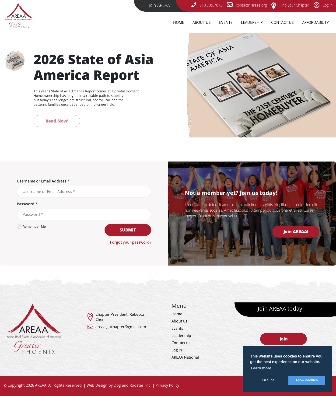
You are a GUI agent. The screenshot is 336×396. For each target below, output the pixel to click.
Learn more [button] (261, 368)
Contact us (181, 342)
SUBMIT (128, 230)
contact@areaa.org (247, 5)
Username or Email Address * (43, 181)
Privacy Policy (167, 385)
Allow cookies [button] (306, 380)
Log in (177, 350)
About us (179, 321)
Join (284, 339)
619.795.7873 (206, 5)
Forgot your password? (130, 242)
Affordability (315, 22)
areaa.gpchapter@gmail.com (120, 326)
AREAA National (185, 357)
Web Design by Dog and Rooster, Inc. (119, 385)
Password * (27, 204)
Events (226, 22)
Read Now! (57, 121)
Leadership (252, 22)
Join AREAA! (296, 231)
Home (178, 22)
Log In (323, 5)
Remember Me (31, 226)
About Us (201, 22)
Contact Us (282, 22)
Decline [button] (268, 380)
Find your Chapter (290, 5)
